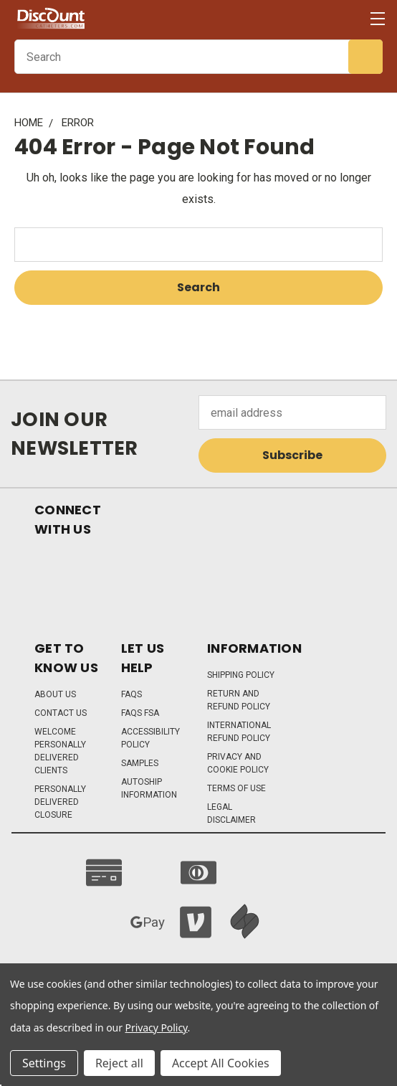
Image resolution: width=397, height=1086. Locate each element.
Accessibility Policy (150, 738)
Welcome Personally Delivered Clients (60, 751)
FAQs (131, 694)
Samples (139, 763)
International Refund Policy (239, 731)
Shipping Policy (240, 675)
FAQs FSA (140, 713)
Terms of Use (236, 788)
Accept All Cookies (220, 1063)
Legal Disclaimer (231, 813)
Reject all (119, 1063)
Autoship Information (149, 788)
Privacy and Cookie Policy (238, 763)
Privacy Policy (156, 1027)
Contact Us (60, 713)
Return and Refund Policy (238, 700)
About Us (55, 694)
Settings (44, 1063)
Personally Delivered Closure (60, 802)
